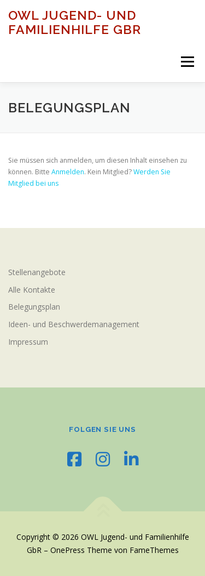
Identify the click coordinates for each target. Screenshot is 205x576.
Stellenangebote (37, 272)
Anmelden (67, 171)
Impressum (28, 342)
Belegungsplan (34, 306)
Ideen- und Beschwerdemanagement (73, 324)
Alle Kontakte (31, 289)
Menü (187, 61)
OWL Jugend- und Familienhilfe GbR (74, 22)
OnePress (67, 550)
